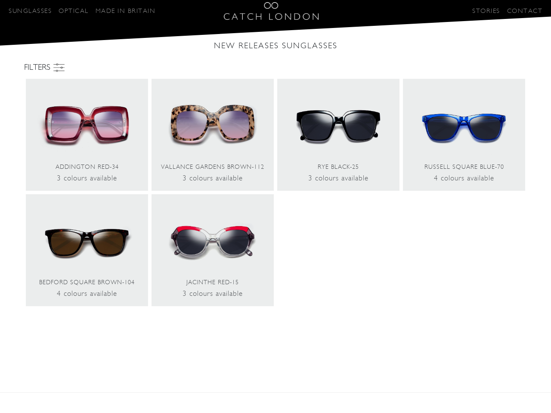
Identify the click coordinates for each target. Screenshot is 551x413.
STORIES (486, 11)
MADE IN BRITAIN (126, 11)
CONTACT (525, 11)
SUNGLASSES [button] (30, 11)
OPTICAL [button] (74, 11)
